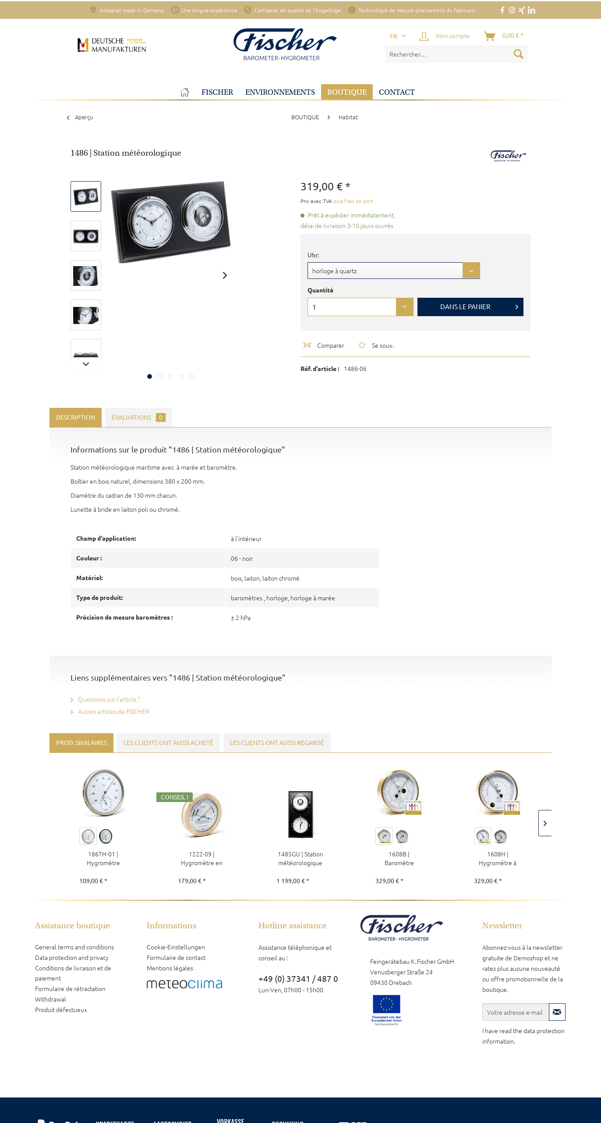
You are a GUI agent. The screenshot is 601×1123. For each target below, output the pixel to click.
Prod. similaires (81, 742)
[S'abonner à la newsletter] (557, 1012)
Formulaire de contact (176, 957)
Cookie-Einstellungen (176, 946)
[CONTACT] (397, 92)
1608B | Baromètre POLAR (399, 858)
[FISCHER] (217, 92)
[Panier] (504, 36)
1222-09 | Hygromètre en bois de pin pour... (202, 858)
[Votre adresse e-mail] (515, 1012)
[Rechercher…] (456, 54)
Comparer (323, 345)
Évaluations (139, 417)
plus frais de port (353, 200)
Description (75, 417)
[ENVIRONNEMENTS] (280, 92)
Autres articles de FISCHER (110, 711)
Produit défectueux (61, 1009)
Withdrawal (50, 999)
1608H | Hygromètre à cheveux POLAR (498, 858)
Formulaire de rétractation (70, 988)
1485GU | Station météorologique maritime (300, 858)
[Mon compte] (445, 36)
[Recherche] (518, 54)
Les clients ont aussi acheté (168, 742)
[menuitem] (456, 54)
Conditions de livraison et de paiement (73, 973)
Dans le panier (479, 305)
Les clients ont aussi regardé (277, 742)
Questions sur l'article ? (105, 699)
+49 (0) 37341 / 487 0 (298, 979)
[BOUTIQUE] (347, 92)
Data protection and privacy (72, 957)
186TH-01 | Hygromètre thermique (103, 858)
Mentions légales (170, 967)
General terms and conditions (74, 946)
